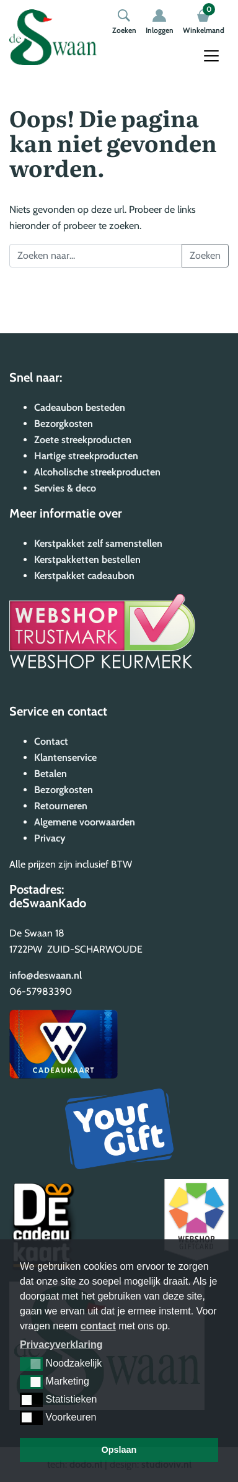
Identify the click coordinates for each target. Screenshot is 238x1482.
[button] (31, 1364)
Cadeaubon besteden (79, 407)
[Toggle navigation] (211, 55)
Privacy (50, 838)
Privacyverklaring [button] (61, 1344)
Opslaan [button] (119, 1450)
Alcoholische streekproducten (97, 472)
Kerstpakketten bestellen (87, 559)
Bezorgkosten (63, 423)
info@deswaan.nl (45, 975)
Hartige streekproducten (86, 456)
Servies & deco (65, 488)
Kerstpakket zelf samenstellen (98, 543)
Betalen (50, 773)
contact (98, 1326)
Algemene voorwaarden (84, 822)
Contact (51, 741)
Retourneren (60, 806)
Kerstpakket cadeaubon (84, 576)
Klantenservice (65, 757)
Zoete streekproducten (82, 440)
